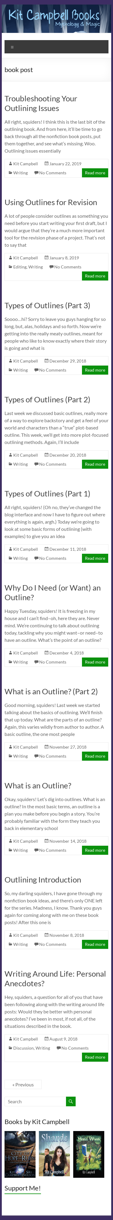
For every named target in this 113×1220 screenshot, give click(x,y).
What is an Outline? (38, 785)
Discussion (23, 1047)
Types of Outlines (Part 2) (47, 399)
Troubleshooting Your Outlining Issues (41, 103)
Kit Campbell (25, 163)
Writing (20, 172)
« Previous (23, 1084)
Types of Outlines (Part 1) (47, 493)
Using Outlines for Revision (51, 202)
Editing (20, 266)
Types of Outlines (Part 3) (47, 305)
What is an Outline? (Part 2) (51, 691)
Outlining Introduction (43, 879)
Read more (95, 172)
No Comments (52, 172)
